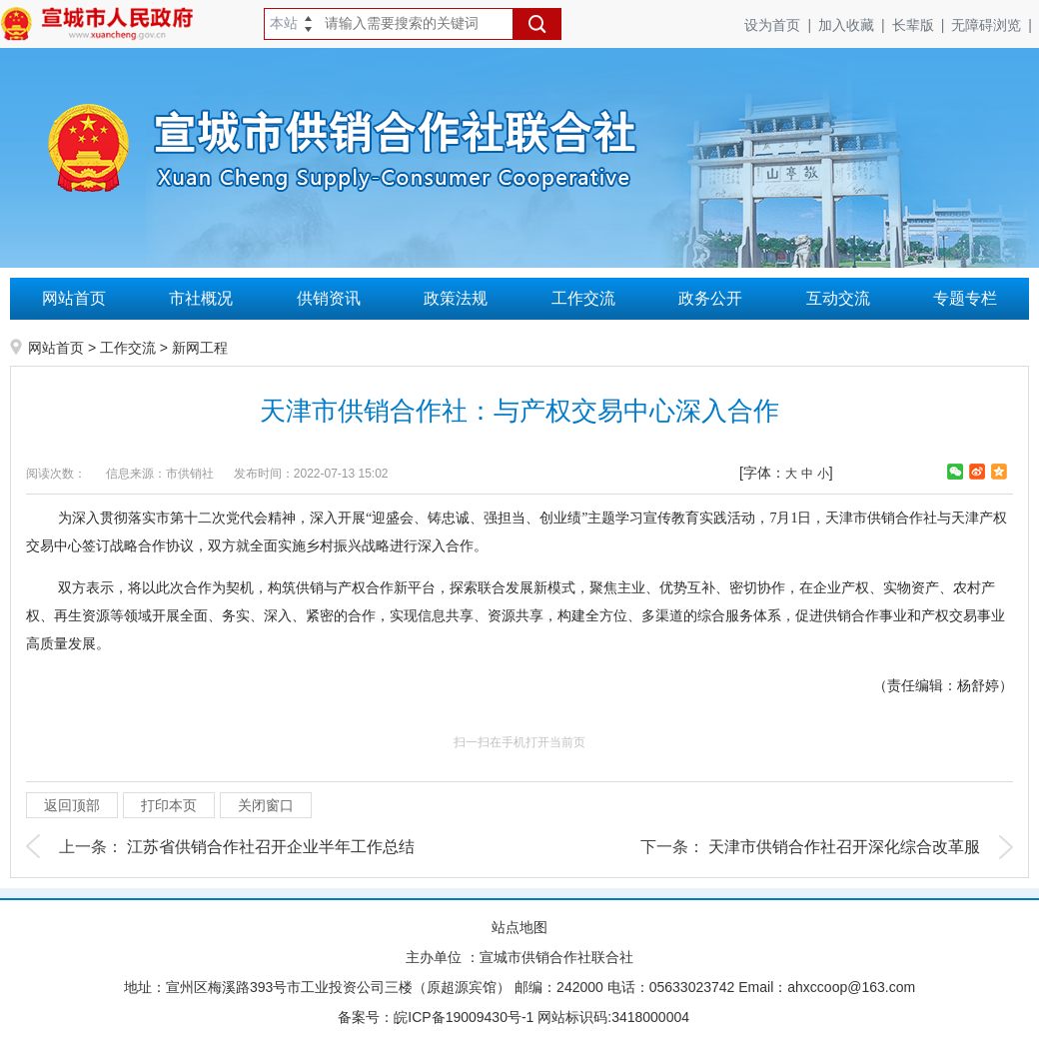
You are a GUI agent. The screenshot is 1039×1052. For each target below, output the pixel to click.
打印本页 (169, 805)
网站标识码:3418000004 (613, 1017)
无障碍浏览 (995, 25)
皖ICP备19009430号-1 (463, 1017)
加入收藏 (855, 25)
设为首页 (781, 25)
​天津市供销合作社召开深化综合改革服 (844, 846)
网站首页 (74, 298)
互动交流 (838, 298)
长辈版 (922, 25)
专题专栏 (965, 298)
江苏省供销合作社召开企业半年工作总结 (271, 846)
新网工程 (200, 348)
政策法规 (456, 298)
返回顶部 (72, 805)
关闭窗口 (266, 805)
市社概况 (201, 298)
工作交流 (583, 298)
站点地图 (519, 927)
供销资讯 (329, 298)
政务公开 (710, 298)
